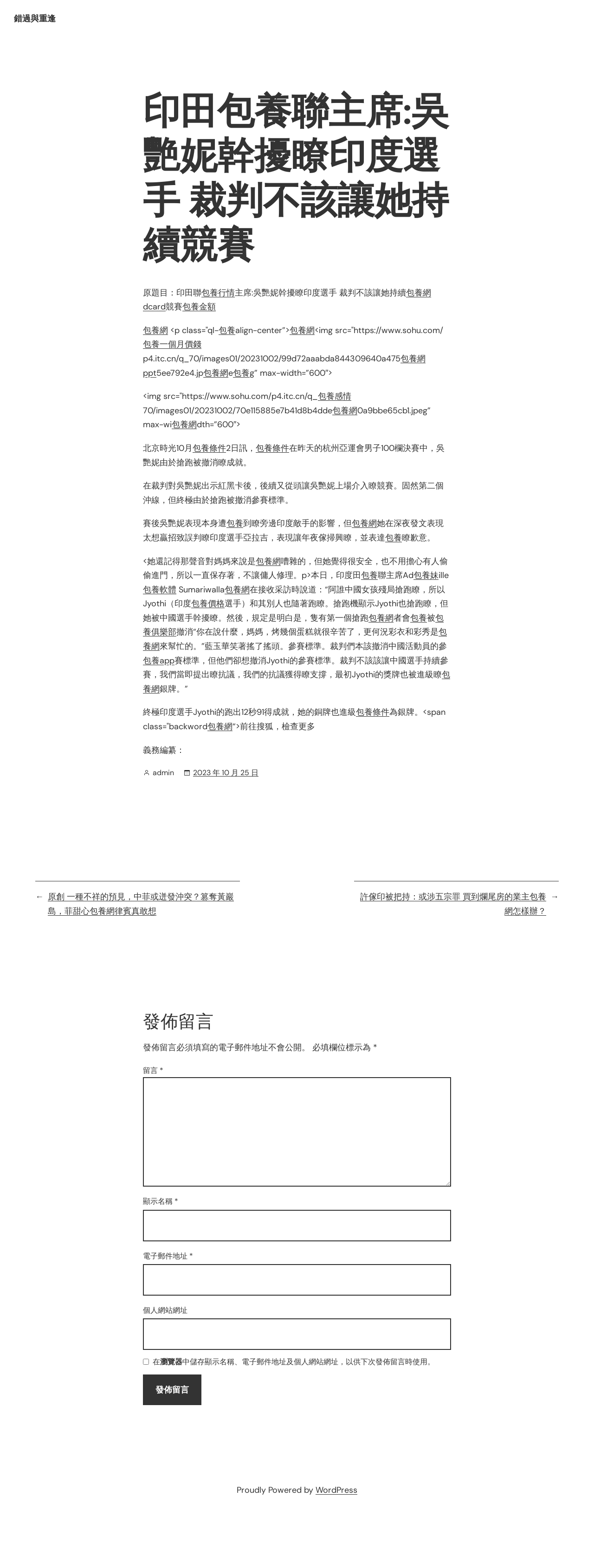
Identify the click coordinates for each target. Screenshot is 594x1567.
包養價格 (208, 603)
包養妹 (426, 575)
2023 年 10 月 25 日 (225, 772)
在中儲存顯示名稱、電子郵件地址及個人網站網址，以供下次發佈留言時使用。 (294, 1362)
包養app (158, 660)
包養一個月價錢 (172, 344)
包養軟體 (159, 589)
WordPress (336, 1490)
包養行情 (218, 292)
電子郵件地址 (168, 1256)
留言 (153, 1070)
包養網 (155, 330)
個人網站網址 (165, 1310)
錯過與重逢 (35, 18)
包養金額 (199, 306)
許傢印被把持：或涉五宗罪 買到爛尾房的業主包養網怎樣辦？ (453, 904)
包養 (227, 330)
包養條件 (209, 448)
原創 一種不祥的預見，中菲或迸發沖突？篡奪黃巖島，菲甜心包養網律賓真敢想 (141, 904)
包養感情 (334, 396)
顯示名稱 (160, 1201)
